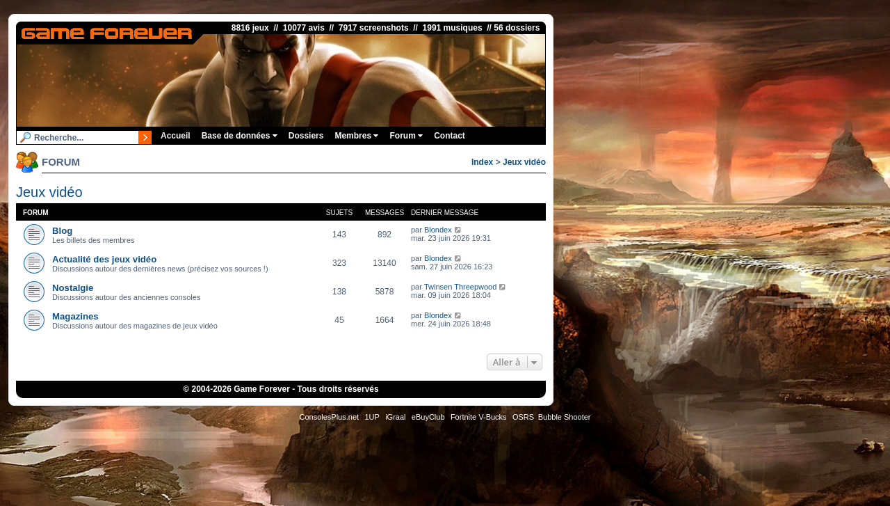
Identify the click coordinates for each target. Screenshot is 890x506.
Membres (356, 136)
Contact (449, 136)
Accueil (176, 136)
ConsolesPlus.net (329, 417)
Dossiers (306, 136)
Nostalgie (72, 288)
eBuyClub (428, 417)
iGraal (395, 417)
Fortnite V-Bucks (479, 417)
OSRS (523, 417)
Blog (62, 231)
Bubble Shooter (564, 417)
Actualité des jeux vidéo (104, 259)
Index (482, 162)
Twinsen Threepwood (460, 287)
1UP (371, 417)
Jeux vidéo (524, 162)
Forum (406, 136)
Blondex (438, 230)
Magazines (75, 316)
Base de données (239, 136)
